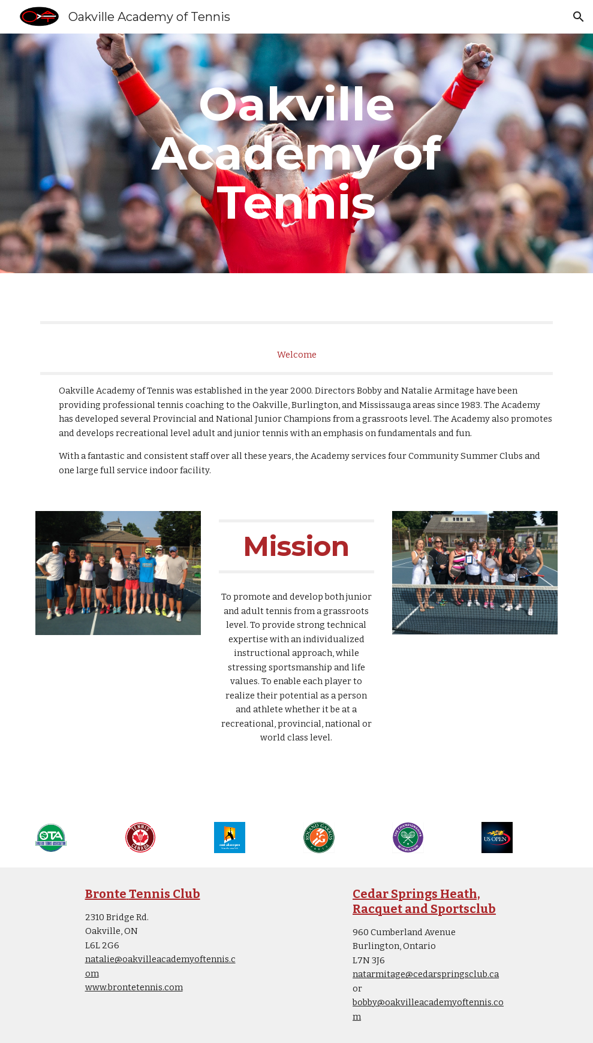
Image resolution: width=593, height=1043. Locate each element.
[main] (296, 153)
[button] (578, 16)
